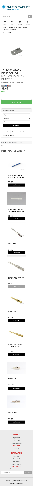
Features (14, 132)
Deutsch (25, 27)
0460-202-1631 (12, 311)
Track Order (16, 440)
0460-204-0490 (12, 379)
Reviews (8, 135)
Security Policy (16, 464)
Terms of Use (16, 456)
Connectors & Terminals (14, 27)
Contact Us (16, 451)
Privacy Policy (16, 459)
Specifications (24, 132)
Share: (6, 85)
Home (4, 27)
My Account (16, 438)
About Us (16, 448)
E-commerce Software (15, 483)
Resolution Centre (16, 443)
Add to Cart (16, 102)
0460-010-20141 (12, 243)
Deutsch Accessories (10, 29)
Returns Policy (16, 461)
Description (6, 132)
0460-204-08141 (12, 412)
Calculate (16, 125)
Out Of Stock (16, 286)
